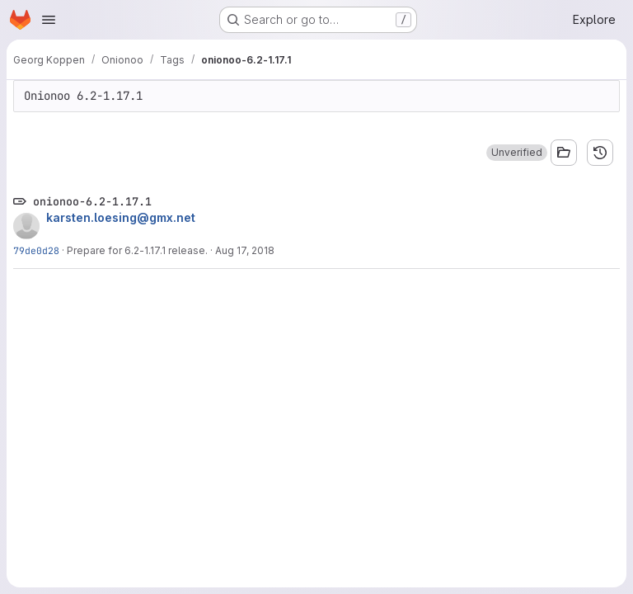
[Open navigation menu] (48, 20)
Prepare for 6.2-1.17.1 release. (137, 250)
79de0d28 (36, 250)
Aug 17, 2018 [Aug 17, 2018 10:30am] (244, 250)
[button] (516, 152)
